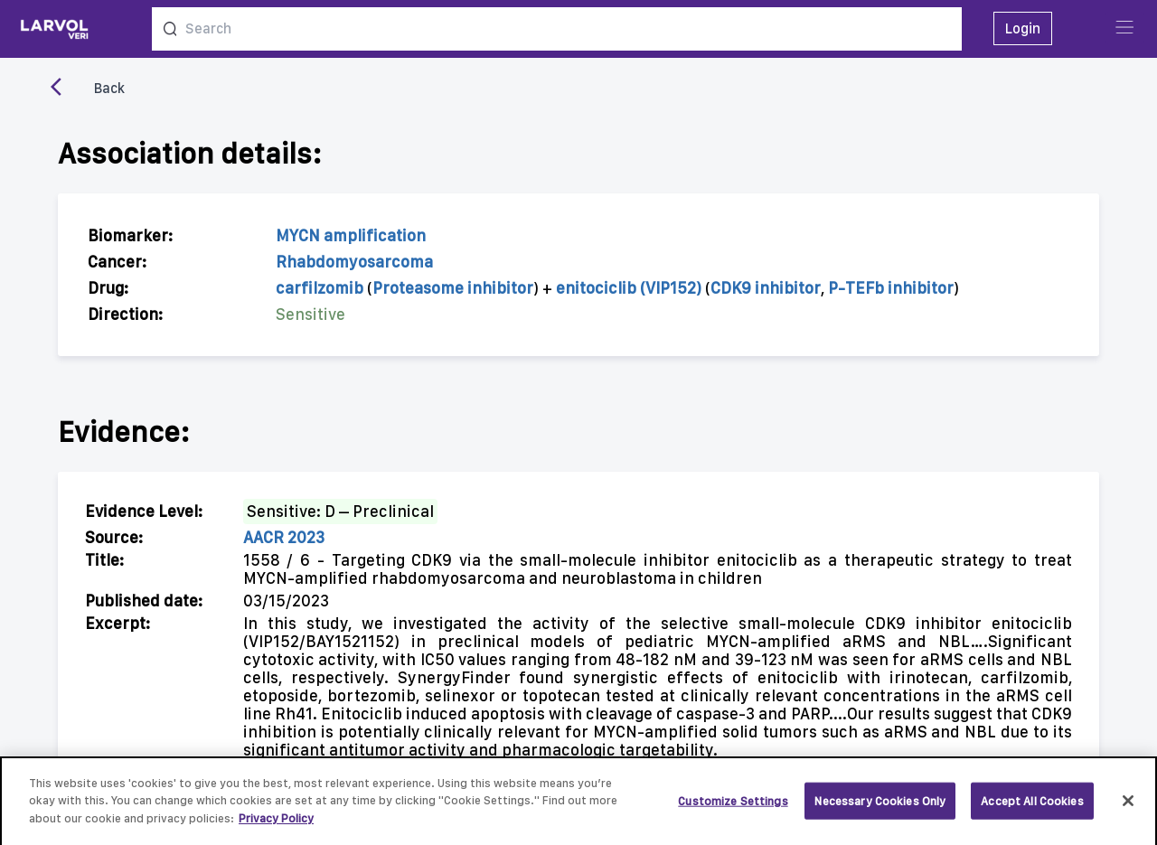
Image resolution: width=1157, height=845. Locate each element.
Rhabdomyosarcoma (354, 261)
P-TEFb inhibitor (891, 287)
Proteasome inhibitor (452, 287)
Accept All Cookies (1032, 805)
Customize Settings (732, 805)
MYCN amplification (351, 235)
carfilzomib (319, 287)
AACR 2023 (284, 537)
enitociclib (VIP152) (628, 287)
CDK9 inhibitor (765, 287)
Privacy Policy (276, 824)
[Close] (1128, 805)
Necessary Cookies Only (879, 805)
